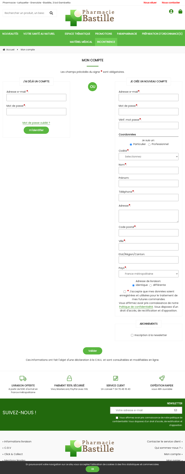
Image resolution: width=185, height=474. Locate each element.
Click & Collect (13, 454)
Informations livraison (17, 441)
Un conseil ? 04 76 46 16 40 (115, 383)
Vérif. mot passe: (130, 119)
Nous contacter (171, 2)
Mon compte (172, 454)
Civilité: (124, 150)
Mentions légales (14, 460)
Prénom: (124, 178)
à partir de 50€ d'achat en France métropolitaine (23, 385)
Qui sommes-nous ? (168, 448)
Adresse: (125, 205)
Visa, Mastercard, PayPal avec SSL (69, 383)
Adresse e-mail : (18, 91)
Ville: (122, 241)
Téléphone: (126, 191)
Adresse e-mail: (129, 91)
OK (92, 469)
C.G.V (7, 448)
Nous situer (150, 2)
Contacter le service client (164, 441)
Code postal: (127, 226)
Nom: (123, 164)
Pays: (123, 267)
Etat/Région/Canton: (132, 254)
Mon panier (174, 460)
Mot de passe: (16, 105)
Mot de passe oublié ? (36, 123)
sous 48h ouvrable (161, 383)
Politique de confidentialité (136, 307)
